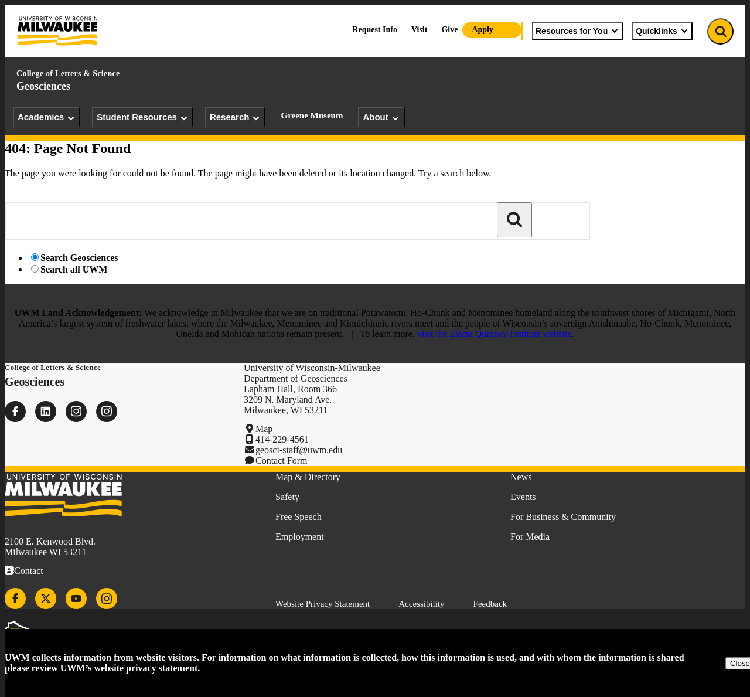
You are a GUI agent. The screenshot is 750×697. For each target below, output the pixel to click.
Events (523, 497)
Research (235, 117)
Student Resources (143, 117)
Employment (299, 537)
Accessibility (421, 603)
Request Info (374, 29)
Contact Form (281, 460)
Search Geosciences (79, 258)
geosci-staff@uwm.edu (298, 450)
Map (263, 429)
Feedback (490, 603)
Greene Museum (312, 115)
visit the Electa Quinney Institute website (494, 334)
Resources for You (577, 31)
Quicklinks (662, 31)
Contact (28, 571)
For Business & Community (563, 517)
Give (449, 29)
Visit (419, 29)
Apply (482, 29)
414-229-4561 (282, 439)
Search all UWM (73, 269)
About (381, 117)
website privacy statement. (147, 668)
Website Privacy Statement (322, 603)
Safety (287, 497)
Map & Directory (307, 477)
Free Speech (298, 517)
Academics (47, 117)
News (520, 477)
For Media (530, 537)
